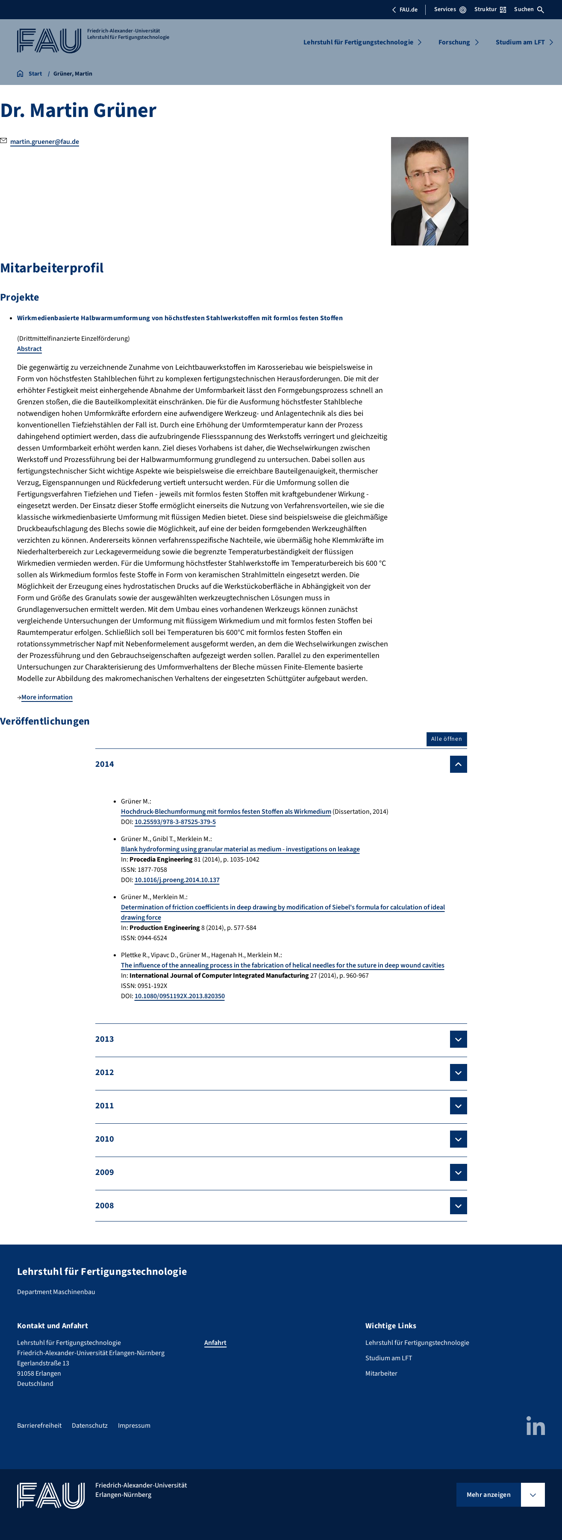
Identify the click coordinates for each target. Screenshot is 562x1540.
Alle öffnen (446, 739)
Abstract (29, 349)
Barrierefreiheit (39, 1425)
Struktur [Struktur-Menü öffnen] (490, 9)
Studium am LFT (520, 42)
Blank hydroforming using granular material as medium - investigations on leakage (240, 849)
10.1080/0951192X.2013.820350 (180, 996)
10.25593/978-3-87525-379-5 (175, 822)
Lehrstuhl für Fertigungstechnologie (358, 42)
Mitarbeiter (381, 1373)
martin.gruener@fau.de (44, 141)
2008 (104, 1206)
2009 (104, 1172)
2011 (104, 1106)
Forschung (454, 42)
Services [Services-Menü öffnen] (450, 9)
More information (47, 697)
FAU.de (404, 10)
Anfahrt (215, 1342)
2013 (104, 1039)
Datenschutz (90, 1425)
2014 (104, 764)
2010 (104, 1139)
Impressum (134, 1425)
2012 (104, 1072)
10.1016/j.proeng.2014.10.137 (177, 880)
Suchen (529, 9)
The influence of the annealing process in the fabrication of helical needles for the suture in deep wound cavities (282, 965)
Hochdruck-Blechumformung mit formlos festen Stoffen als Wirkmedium (226, 811)
